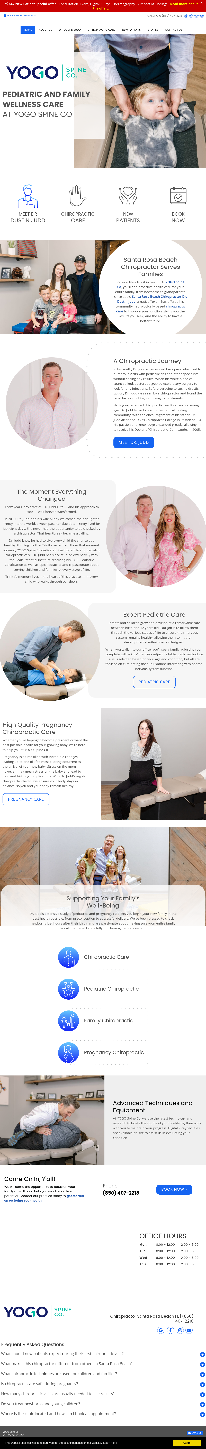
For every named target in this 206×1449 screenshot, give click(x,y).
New (128, 218)
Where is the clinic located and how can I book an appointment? (58, 1413)
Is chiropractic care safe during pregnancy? (39, 1383)
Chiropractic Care (101, 29)
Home (28, 29)
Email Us (195, 1432)
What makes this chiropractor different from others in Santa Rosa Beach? (66, 1363)
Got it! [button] (187, 1443)
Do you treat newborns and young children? (40, 1403)
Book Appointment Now (20, 15)
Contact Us (173, 29)
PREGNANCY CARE (26, 799)
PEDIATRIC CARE (154, 682)
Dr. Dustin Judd (70, 29)
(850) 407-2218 (172, 15)
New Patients (131, 29)
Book (178, 218)
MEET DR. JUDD (134, 442)
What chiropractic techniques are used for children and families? (59, 1373)
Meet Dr (28, 218)
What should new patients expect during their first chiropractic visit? (62, 1353)
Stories (153, 29)
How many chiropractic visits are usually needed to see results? (58, 1393)
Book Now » (174, 1190)
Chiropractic (78, 218)
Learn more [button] (110, 1442)
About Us (45, 29)
